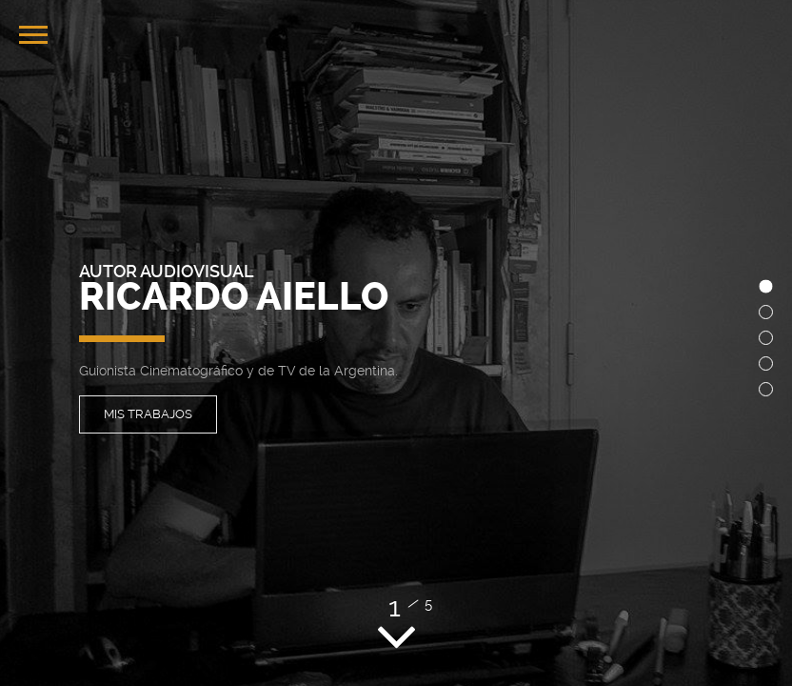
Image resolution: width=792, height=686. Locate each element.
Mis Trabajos (148, 414)
